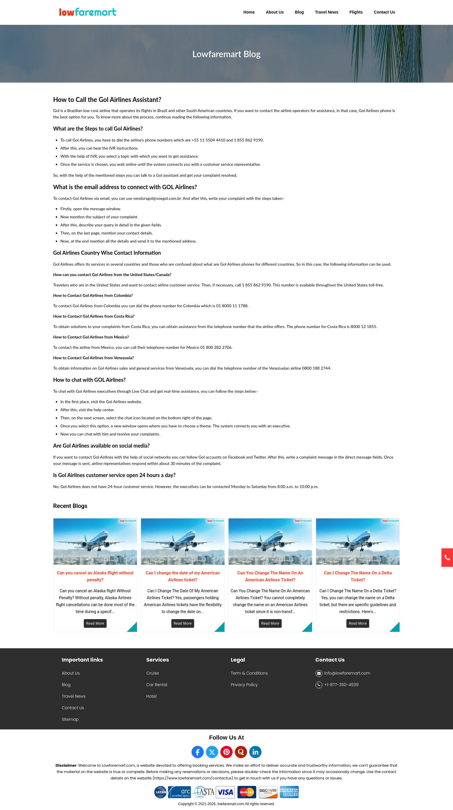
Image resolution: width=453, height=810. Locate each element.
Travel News (74, 696)
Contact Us (73, 708)
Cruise (152, 673)
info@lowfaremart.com (342, 673)
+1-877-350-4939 (337, 684)
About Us (71, 673)
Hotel (151, 696)
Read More (95, 623)
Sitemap (70, 719)
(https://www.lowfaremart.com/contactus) (193, 778)
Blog (66, 685)
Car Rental (157, 685)
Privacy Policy (244, 685)
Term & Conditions (249, 673)
